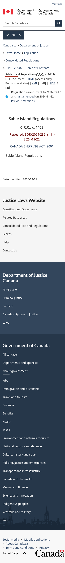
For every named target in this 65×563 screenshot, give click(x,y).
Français (56, 4)
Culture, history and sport (19, 454)
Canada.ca (9, 45)
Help (6, 242)
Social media (11, 540)
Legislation (31, 53)
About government (15, 371)
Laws (6, 322)
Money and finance (15, 487)
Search (7, 234)
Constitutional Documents (20, 209)
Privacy (44, 548)
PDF (52, 83)
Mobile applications (37, 540)
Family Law (10, 290)
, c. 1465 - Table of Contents (27, 68)
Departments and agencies (20, 363)
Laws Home (13, 53)
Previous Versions (23, 101)
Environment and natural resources (26, 438)
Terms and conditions (20, 548)
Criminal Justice (13, 298)
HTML (30, 79)
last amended (26, 96)
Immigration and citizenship (21, 389)
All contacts (10, 354)
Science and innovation (18, 495)
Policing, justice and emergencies (24, 463)
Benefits (8, 413)
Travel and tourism (15, 397)
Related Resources (15, 217)
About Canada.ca (17, 544)
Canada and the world (17, 479)
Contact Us (10, 250)
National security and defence (22, 446)
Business (8, 405)
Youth (6, 520)
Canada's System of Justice (20, 314)
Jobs (5, 380)
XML (34, 83)
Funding (8, 306)
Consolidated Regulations (22, 60)
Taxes (6, 430)
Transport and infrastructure (22, 471)
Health (7, 422)
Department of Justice (34, 45)
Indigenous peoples (16, 504)
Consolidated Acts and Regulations (25, 226)
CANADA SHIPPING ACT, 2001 (32, 146)
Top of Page (14, 553)
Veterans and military (17, 512)
